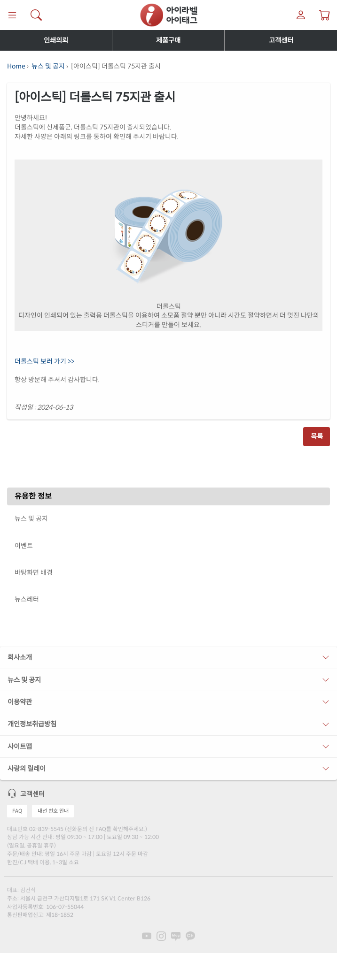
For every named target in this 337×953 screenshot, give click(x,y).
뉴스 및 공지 (48, 66)
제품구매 (168, 40)
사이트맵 (20, 746)
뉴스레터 (27, 599)
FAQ (17, 811)
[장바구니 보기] (325, 15)
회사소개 (20, 657)
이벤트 (24, 545)
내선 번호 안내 (53, 811)
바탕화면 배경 (34, 572)
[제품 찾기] (36, 15)
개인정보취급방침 (32, 724)
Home (16, 66)
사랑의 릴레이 (27, 768)
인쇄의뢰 (56, 40)
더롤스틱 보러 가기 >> (44, 361)
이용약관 (20, 702)
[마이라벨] (301, 15)
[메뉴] (12, 15)
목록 (317, 436)
